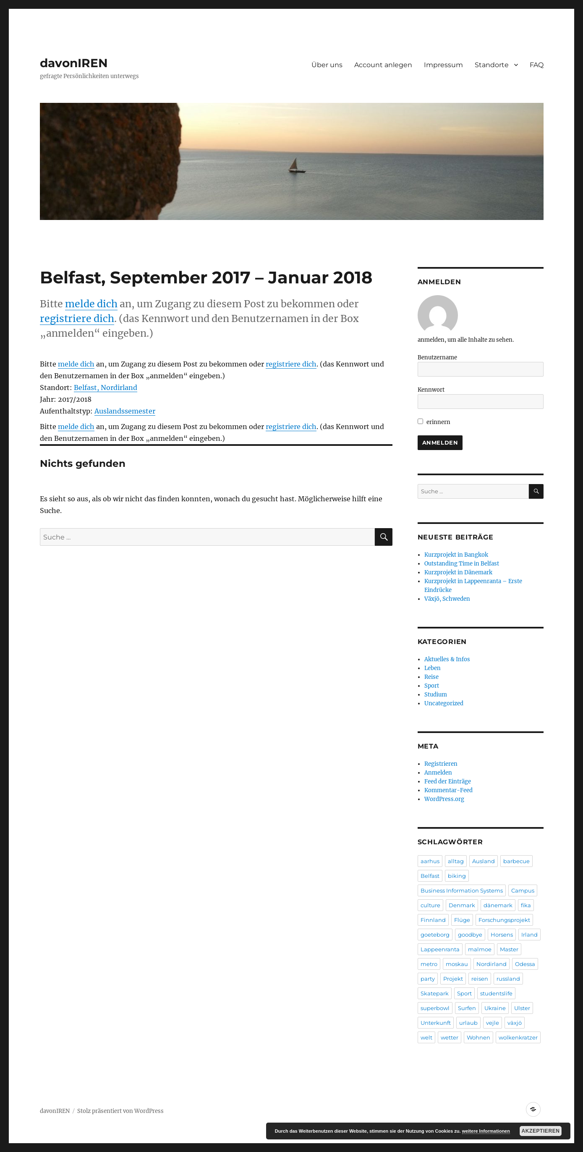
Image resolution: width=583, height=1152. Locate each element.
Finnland (433, 919)
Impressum (443, 65)
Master (509, 949)
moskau (457, 964)
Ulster (522, 1008)
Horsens (502, 934)
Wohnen (478, 1037)
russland (508, 978)
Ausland (483, 861)
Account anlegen (383, 65)
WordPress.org (444, 799)
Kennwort (431, 389)
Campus (522, 890)
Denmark (462, 905)
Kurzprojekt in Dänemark (458, 572)
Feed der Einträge (447, 781)
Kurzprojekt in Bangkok (456, 554)
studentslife (496, 993)
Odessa (525, 964)
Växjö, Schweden (447, 598)
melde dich (91, 304)
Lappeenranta (440, 949)
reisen (479, 978)
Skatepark (435, 993)
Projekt (453, 978)
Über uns (326, 65)
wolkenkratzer (518, 1037)
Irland (529, 934)
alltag (456, 861)
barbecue (516, 861)
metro (429, 964)
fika (526, 905)
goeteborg (435, 934)
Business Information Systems (462, 890)
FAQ (537, 65)
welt (426, 1037)
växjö (514, 1022)
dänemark (498, 905)
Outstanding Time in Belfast (461, 563)
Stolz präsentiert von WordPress (120, 1111)
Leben (432, 668)
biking (457, 875)
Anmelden (438, 772)
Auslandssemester (124, 411)
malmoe (479, 949)
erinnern (434, 422)
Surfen (467, 1008)
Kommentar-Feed (448, 790)
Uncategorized (443, 703)
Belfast (430, 875)
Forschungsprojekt (504, 919)
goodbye (470, 934)
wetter (449, 1037)
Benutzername (437, 357)
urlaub (468, 1022)
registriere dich (77, 318)
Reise (431, 677)
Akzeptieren (541, 1131)
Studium (435, 694)
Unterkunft (436, 1022)
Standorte (492, 65)
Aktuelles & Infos (447, 659)
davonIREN (74, 63)
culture (430, 905)
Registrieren (441, 763)
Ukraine (495, 1008)
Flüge (462, 919)
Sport (431, 685)
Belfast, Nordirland (105, 387)
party (428, 978)
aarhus (430, 861)
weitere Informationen (486, 1131)
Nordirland (491, 964)
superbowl (435, 1008)
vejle (492, 1022)
